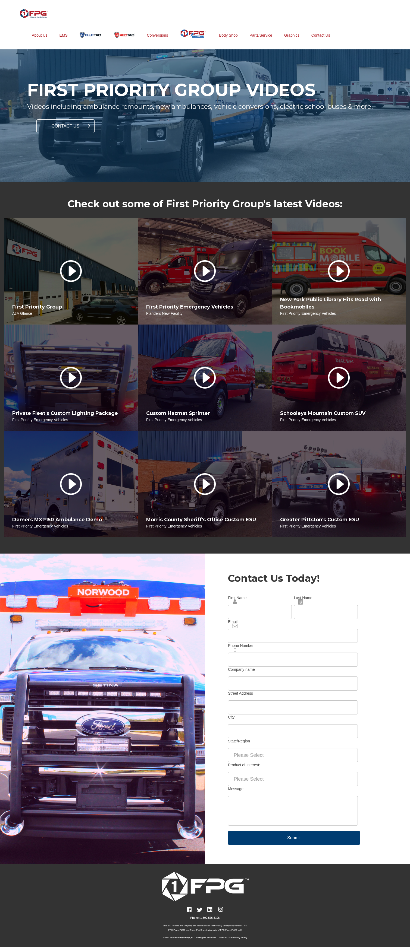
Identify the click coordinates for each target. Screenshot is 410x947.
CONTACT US (66, 126)
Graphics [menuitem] (291, 29)
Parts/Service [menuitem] (261, 29)
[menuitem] (90, 29)
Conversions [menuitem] (157, 29)
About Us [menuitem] (40, 29)
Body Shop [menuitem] (228, 29)
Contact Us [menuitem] (320, 29)
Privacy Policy (239, 937)
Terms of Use (225, 937)
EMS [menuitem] (64, 29)
